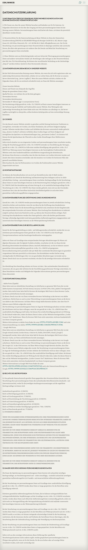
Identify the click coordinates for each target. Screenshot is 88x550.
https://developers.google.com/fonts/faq (22, 366)
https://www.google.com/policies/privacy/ (28, 368)
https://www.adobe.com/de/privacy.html (44, 324)
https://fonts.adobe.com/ (51, 322)
